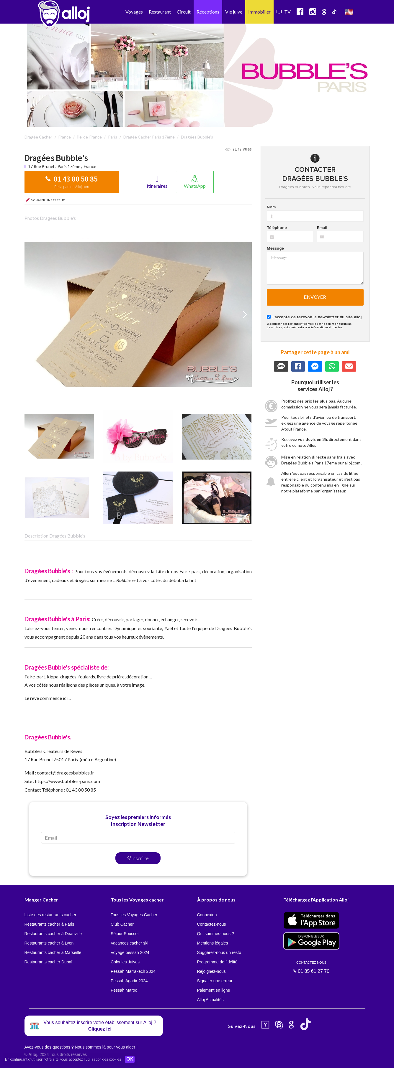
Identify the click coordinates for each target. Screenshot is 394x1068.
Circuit (184, 11)
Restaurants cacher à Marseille (52, 952)
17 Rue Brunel (41, 166)
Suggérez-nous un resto (219, 952)
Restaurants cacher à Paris (49, 924)
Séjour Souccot (125, 933)
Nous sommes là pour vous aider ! (106, 1047)
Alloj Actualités (210, 999)
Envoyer (315, 297)
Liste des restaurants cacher (50, 914)
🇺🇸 (349, 11)
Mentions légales (212, 943)
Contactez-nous (211, 924)
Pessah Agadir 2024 (129, 980)
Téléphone (277, 228)
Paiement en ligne (213, 990)
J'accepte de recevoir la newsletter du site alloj (317, 317)
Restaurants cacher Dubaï (48, 962)
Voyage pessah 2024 (130, 952)
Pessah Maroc (124, 990)
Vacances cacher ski (129, 943)
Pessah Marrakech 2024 (133, 971)
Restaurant (160, 11)
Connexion (207, 914)
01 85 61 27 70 (311, 967)
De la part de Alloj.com (71, 186)
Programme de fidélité (217, 962)
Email (322, 228)
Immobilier (259, 11)
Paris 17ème (69, 166)
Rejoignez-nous (211, 971)
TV (284, 11)
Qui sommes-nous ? (215, 933)
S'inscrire (138, 858)
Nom (271, 207)
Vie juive (233, 11)
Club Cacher (122, 924)
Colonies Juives (125, 962)
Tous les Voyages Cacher (134, 914)
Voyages (134, 11)
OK (129, 1059)
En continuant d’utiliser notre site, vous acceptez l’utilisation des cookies (63, 1059)
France (90, 166)
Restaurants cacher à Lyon (49, 943)
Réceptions (208, 11)
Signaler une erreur (215, 980)
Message (275, 248)
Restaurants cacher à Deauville (53, 933)
